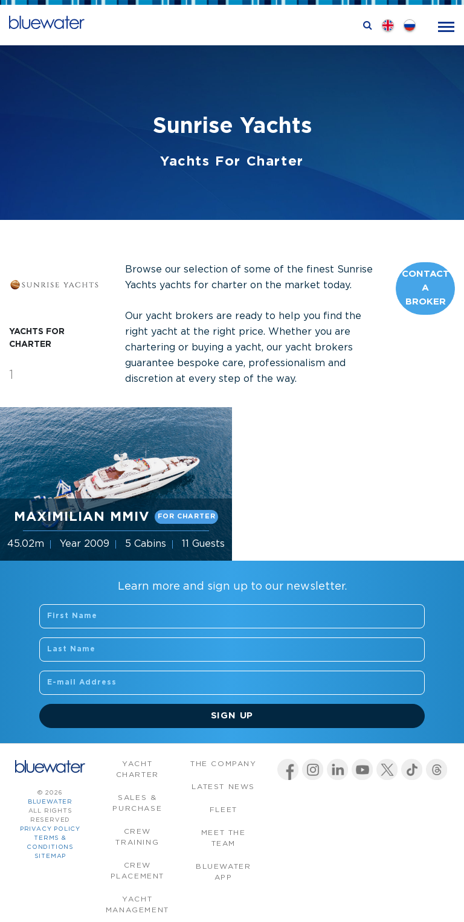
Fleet (223, 810)
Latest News (223, 787)
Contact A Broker (426, 288)
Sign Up (232, 716)
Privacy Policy (50, 829)
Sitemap (50, 856)
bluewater (50, 802)
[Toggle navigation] (446, 25)
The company (223, 764)
